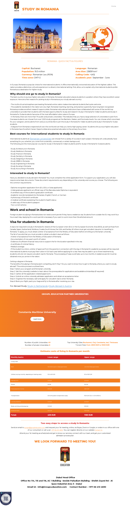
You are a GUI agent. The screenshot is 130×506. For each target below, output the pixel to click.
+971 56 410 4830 (57, 430)
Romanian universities (40, 139)
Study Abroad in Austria (60, 286)
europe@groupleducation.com (34, 427)
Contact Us (98, 430)
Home (113, 6)
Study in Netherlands (37, 286)
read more (37, 319)
